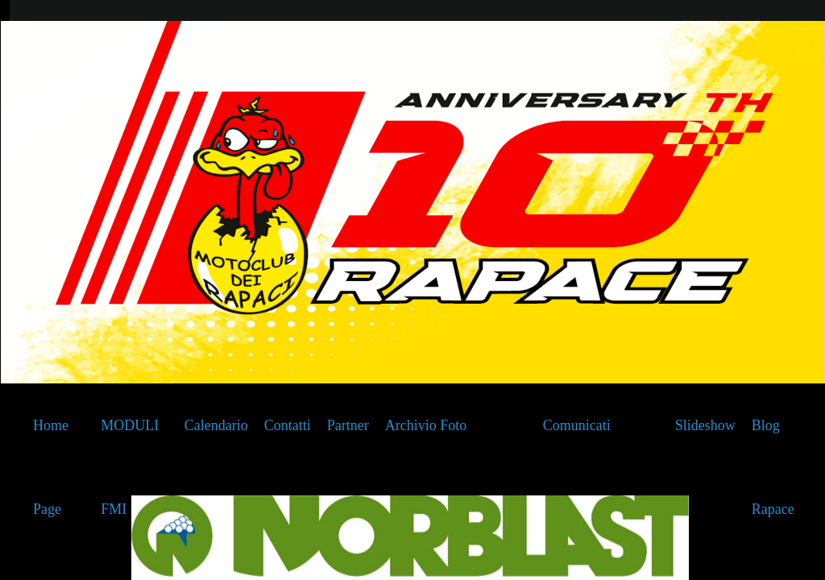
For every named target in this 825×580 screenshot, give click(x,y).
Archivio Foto (426, 425)
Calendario (216, 425)
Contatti (287, 425)
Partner (348, 425)
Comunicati (577, 425)
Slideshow (705, 425)
